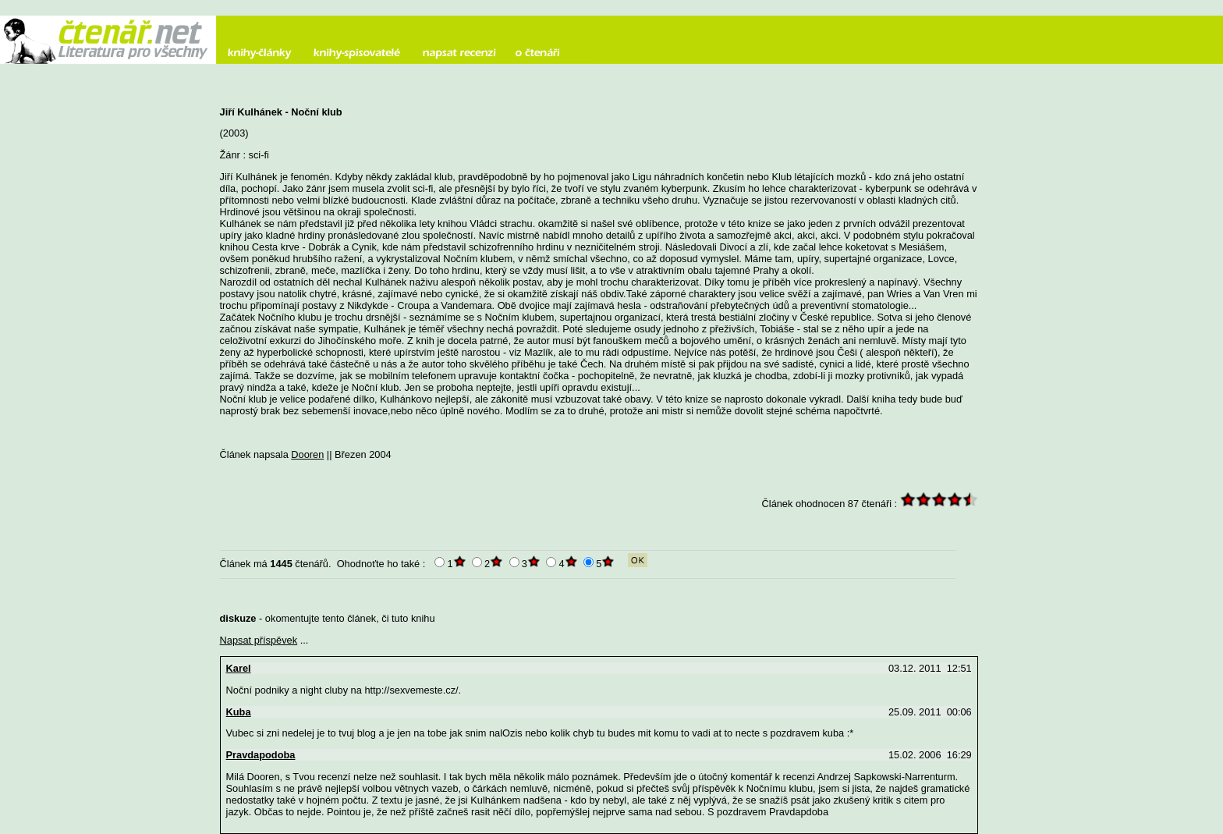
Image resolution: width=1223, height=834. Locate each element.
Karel (238, 668)
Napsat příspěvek (259, 640)
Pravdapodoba (261, 755)
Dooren (307, 454)
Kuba (238, 712)
